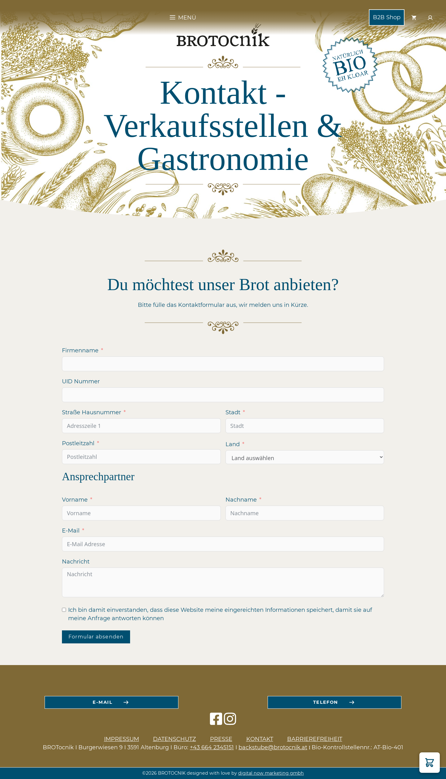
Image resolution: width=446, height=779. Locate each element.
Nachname (241, 499)
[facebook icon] (216, 722)
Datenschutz (174, 739)
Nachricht (76, 561)
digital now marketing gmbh (271, 773)
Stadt (232, 412)
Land (232, 444)
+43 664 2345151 (212, 747)
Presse (221, 739)
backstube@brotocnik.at (272, 747)
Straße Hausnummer (91, 412)
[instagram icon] (230, 722)
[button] (429, 762)
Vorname (75, 499)
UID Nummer (81, 381)
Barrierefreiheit (314, 739)
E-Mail (71, 530)
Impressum (121, 739)
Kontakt (259, 739)
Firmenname (80, 350)
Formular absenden (96, 637)
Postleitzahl (78, 443)
